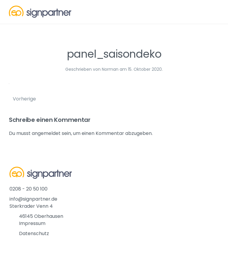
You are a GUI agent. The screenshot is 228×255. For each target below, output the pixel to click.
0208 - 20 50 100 (29, 188)
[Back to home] (40, 12)
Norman (110, 69)
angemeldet (46, 133)
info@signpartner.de (33, 199)
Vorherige (24, 98)
